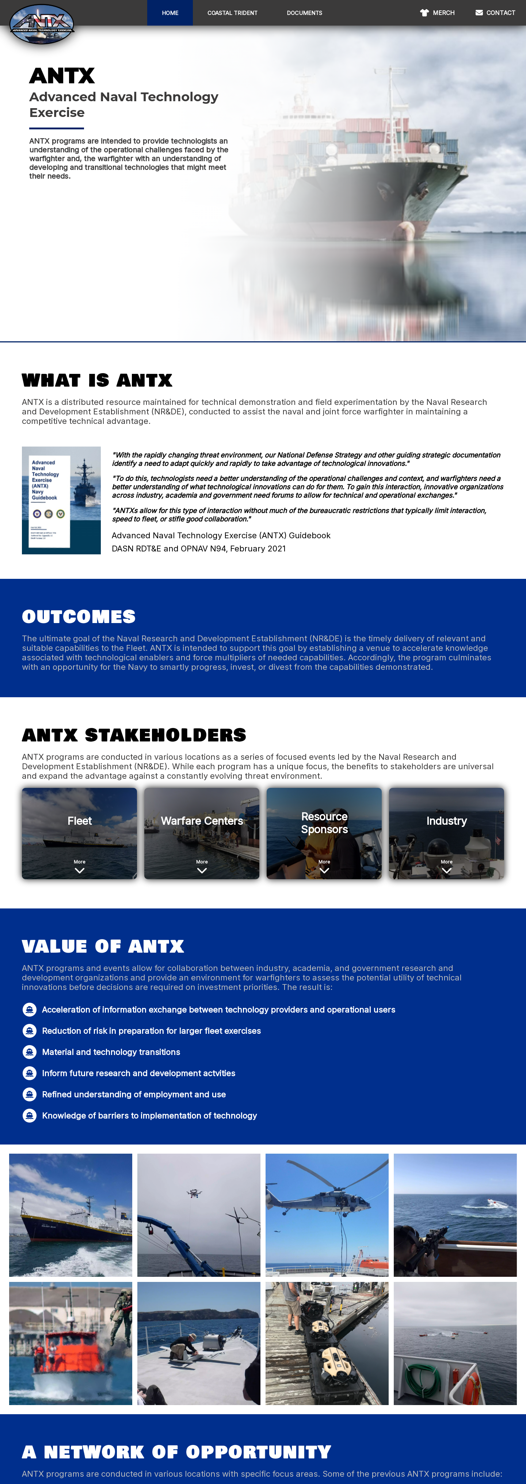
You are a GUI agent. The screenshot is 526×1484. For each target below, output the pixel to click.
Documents (304, 13)
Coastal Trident (232, 13)
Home (170, 13)
